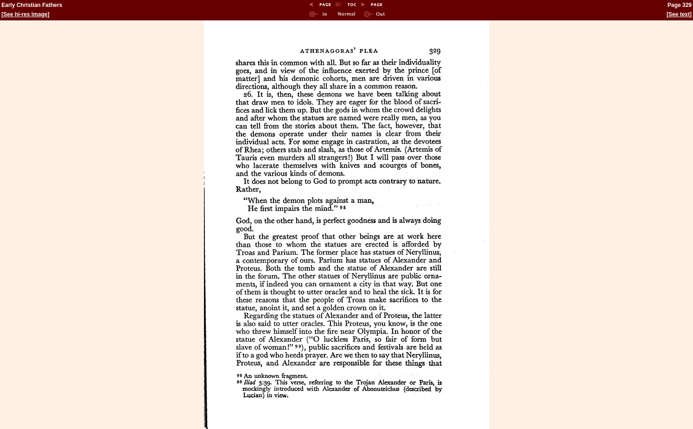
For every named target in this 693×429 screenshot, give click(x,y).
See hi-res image (25, 14)
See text (679, 14)
